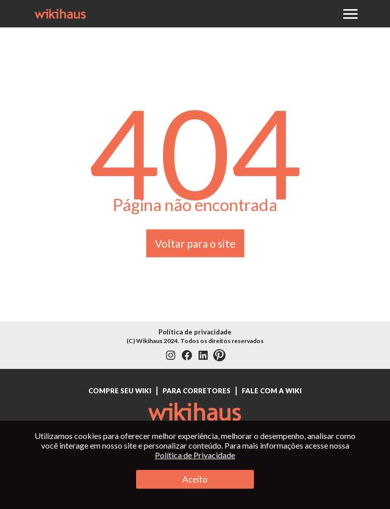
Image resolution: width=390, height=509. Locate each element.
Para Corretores (196, 391)
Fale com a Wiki (272, 391)
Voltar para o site (195, 243)
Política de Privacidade (195, 455)
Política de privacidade (195, 332)
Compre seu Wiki (119, 391)
